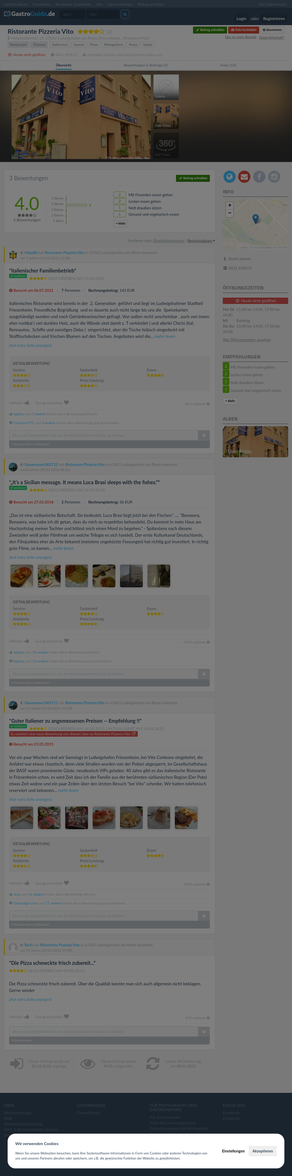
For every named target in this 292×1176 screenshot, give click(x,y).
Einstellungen (233, 1151)
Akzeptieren (262, 1151)
